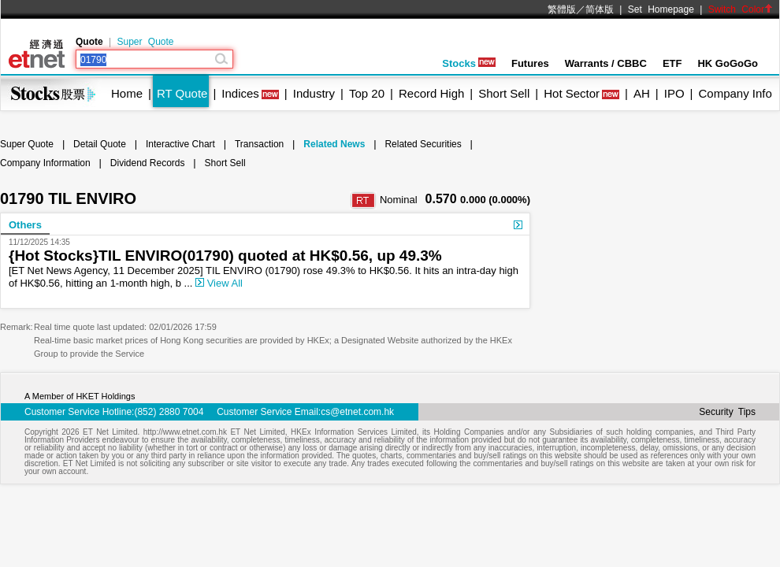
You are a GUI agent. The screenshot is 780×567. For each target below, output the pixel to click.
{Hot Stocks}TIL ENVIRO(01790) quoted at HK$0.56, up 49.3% (225, 255)
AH (641, 93)
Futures (530, 63)
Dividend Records (147, 163)
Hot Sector (572, 93)
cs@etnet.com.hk (357, 411)
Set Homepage (661, 9)
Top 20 (366, 93)
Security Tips (727, 411)
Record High (431, 93)
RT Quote (182, 93)
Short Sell (503, 93)
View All (219, 283)
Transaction (259, 144)
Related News (334, 144)
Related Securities (422, 144)
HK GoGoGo (727, 63)
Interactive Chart (180, 144)
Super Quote (145, 41)
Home (127, 93)
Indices (240, 93)
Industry (314, 93)
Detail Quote (99, 144)
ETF (672, 63)
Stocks (469, 63)
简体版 (599, 9)
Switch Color (740, 9)
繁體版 (562, 9)
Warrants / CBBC (606, 63)
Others (25, 225)
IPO (674, 93)
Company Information (45, 163)
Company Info (734, 93)
